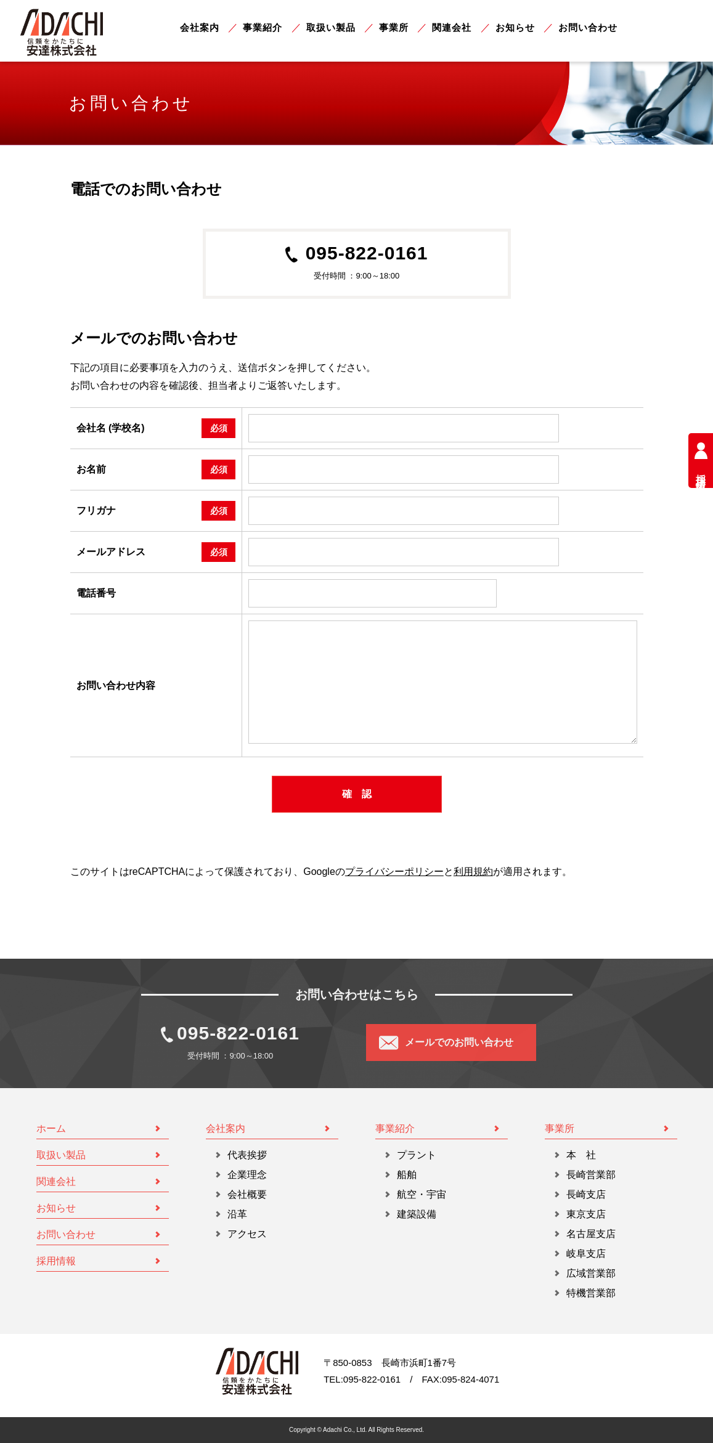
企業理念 (247, 1174)
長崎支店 (586, 1194)
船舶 (407, 1174)
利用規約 (473, 871)
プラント (416, 1155)
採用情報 (701, 460)
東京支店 (586, 1214)
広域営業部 (591, 1273)
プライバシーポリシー (394, 871)
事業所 (394, 27)
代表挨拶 (247, 1155)
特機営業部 (591, 1293)
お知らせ (515, 27)
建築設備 (416, 1214)
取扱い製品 (331, 27)
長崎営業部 (591, 1174)
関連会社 (451, 27)
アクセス (247, 1234)
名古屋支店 (591, 1234)
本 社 (581, 1155)
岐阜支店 (586, 1253)
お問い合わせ (587, 27)
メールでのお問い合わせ (459, 1042)
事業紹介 (262, 27)
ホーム (51, 1128)
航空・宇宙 (421, 1194)
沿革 (237, 1214)
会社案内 (199, 27)
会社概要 (247, 1194)
